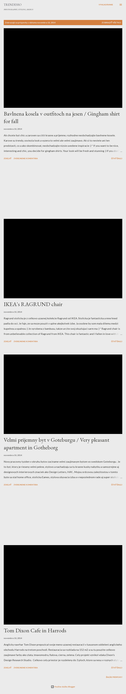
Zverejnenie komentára (26, 158)
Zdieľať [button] (7, 158)
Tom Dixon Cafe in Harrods (35, 630)
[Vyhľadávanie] (106, 4)
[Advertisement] (63, 190)
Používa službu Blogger (63, 686)
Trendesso (13, 5)
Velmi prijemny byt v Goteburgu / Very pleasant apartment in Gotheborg (56, 443)
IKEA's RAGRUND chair (33, 304)
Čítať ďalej (116, 158)
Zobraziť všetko (111, 22)
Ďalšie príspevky (114, 677)
